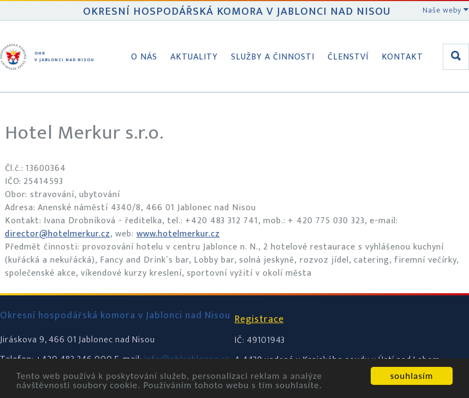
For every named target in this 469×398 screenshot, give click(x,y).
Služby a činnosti (272, 57)
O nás (144, 57)
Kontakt (402, 57)
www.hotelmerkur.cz (178, 234)
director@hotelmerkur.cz (57, 234)
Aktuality (194, 57)
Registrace (259, 319)
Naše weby (446, 10)
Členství (348, 57)
